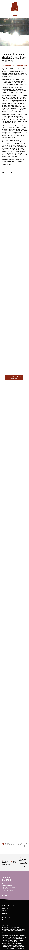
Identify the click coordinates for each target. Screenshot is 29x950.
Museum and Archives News (20, 65)
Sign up (6, 895)
